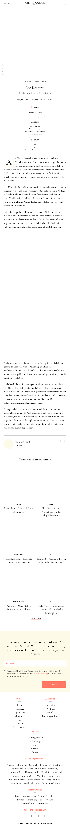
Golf (35, 744)
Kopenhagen (19, 712)
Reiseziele (50, 705)
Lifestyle (35, 731)
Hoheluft (45, 772)
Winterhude (41, 783)
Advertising (31, 799)
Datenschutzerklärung (40, 674)
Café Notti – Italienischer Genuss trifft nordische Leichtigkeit (51, 609)
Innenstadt (57, 772)
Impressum (43, 803)
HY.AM (49, 824)
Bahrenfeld (21, 764)
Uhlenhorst (15, 783)
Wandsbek (28, 783)
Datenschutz (27, 803)
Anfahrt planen (36, 134)
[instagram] (32, 816)
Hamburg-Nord (15, 772)
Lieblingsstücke (35, 737)
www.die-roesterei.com (36, 150)
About (16, 796)
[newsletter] (44, 816)
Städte (19, 699)
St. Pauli (57, 779)
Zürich (19, 723)
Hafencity (53, 768)
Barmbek (32, 764)
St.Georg (46, 779)
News (35, 752)
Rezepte (35, 748)
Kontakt (26, 796)
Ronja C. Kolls (22, 99)
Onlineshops (35, 741)
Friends (49, 799)
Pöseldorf (41, 776)
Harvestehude (32, 772)
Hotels (50, 712)
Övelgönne (54, 783)
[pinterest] (38, 816)
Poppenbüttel (27, 776)
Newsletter (51, 796)
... (35, 144)
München (19, 716)
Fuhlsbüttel (40, 768)
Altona (10, 764)
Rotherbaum (54, 776)
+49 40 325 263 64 (35, 146)
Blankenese (44, 764)
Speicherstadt (33, 779)
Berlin (19, 705)
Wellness (50, 708)
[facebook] (25, 816)
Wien (19, 719)
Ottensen (14, 776)
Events (20, 799)
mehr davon (36, 618)
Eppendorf (17, 768)
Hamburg (19, 708)
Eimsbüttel (57, 764)
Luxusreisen (50, 699)
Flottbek (28, 768)
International (19, 727)
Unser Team (38, 796)
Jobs (41, 799)
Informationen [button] (35, 790)
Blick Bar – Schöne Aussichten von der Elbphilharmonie (51, 512)
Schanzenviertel (17, 779)
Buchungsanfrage (50, 716)
